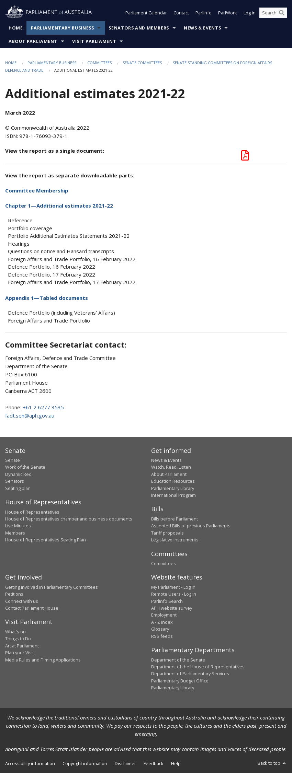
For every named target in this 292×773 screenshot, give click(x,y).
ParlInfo (203, 13)
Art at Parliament (22, 646)
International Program (173, 495)
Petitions (14, 594)
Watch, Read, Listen (171, 467)
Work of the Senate (25, 467)
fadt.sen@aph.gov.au (29, 415)
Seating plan (18, 488)
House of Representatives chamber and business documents (68, 519)
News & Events (202, 28)
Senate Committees (142, 62)
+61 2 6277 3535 (43, 407)
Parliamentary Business (62, 28)
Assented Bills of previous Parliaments (191, 526)
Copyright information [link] (85, 763)
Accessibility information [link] (30, 763)
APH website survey (171, 608)
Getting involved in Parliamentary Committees (51, 587)
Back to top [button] (272, 763)
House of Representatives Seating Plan (45, 540)
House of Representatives (32, 512)
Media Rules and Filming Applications (43, 660)
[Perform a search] (282, 13)
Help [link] (176, 763)
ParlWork (227, 13)
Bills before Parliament (174, 519)
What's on (15, 632)
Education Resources (173, 481)
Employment (164, 615)
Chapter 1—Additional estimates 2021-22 (59, 205)
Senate (12, 460)
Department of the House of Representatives (198, 667)
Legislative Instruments (175, 540)
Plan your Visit (19, 652)
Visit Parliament (94, 41)
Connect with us (21, 601)
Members (15, 533)
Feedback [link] (154, 763)
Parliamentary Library (172, 488)
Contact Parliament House (31, 608)
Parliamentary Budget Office (180, 681)
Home (16, 28)
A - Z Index (162, 622)
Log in (250, 13)
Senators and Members (139, 28)
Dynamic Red (18, 474)
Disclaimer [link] (125, 763)
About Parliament (33, 41)
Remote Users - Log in (173, 594)
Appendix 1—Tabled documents (46, 297)
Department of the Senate (178, 660)
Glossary (160, 629)
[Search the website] (273, 13)
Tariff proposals (167, 533)
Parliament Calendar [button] (146, 13)
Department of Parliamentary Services (190, 673)
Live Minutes (18, 526)
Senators (14, 481)
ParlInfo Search (167, 601)
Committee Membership (36, 190)
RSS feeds (162, 636)
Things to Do (18, 638)
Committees (99, 62)
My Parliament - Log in (173, 587)
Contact (181, 13)
